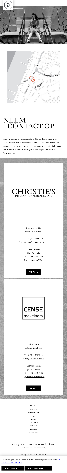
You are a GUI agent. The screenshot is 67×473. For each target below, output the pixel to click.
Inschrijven (33, 433)
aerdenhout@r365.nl (34, 260)
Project (33, 405)
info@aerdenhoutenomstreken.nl (34, 242)
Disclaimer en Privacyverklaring (33, 447)
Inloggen (33, 430)
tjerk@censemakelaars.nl (34, 376)
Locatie (33, 416)
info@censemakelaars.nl (34, 358)
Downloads (33, 422)
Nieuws (33, 419)
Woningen (33, 409)
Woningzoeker (33, 413)
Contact (33, 425)
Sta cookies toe (12, 468)
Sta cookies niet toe (38, 468)
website (33, 272)
